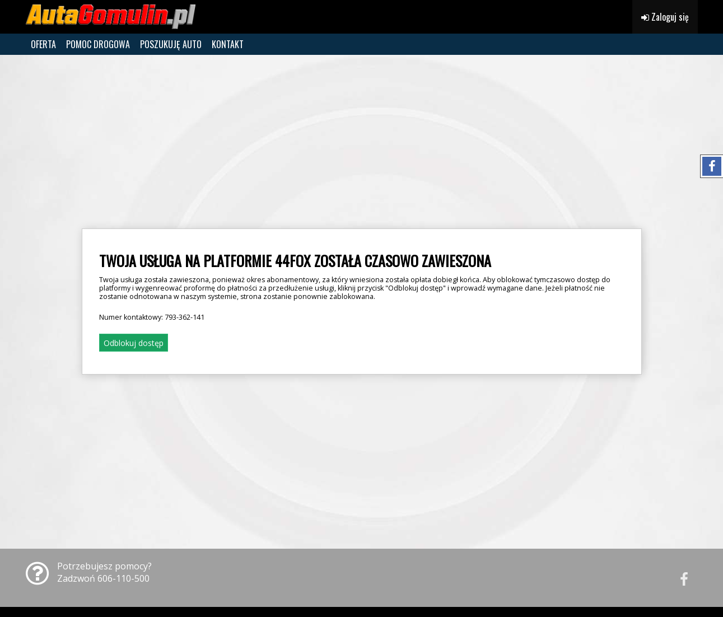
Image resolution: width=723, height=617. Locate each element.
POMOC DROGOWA (98, 44)
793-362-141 (184, 317)
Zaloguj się (665, 17)
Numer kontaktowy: (151, 317)
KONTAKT (228, 44)
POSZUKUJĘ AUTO (171, 44)
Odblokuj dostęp (134, 343)
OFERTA (43, 44)
